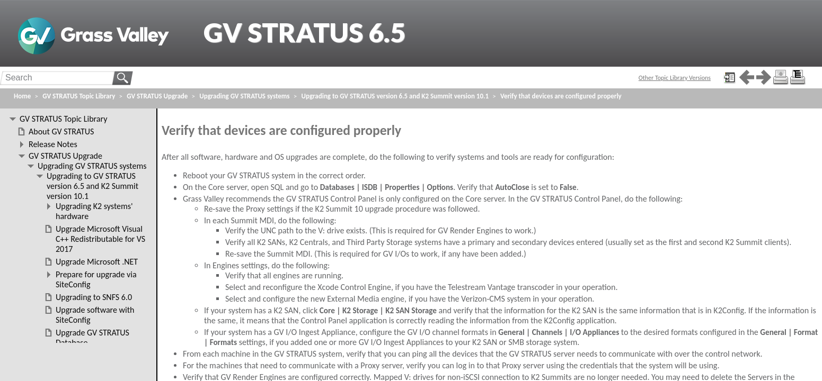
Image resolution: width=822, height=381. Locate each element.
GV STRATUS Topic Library (78, 96)
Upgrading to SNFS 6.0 (94, 297)
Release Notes (53, 144)
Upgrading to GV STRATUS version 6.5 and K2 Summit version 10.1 (395, 96)
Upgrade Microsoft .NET (97, 262)
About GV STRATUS (61, 131)
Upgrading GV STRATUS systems (244, 96)
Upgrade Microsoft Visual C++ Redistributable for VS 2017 (100, 239)
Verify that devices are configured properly (561, 96)
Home (22, 96)
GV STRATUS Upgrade (157, 96)
